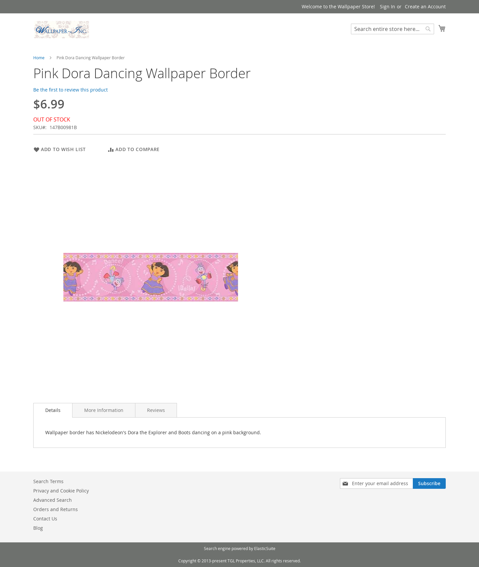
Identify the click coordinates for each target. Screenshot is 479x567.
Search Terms (48, 481)
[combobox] (392, 29)
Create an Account (425, 6)
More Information (103, 410)
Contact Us (45, 518)
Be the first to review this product (70, 90)
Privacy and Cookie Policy (61, 490)
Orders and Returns (55, 509)
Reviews (156, 410)
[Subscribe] (429, 483)
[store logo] (61, 29)
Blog (38, 528)
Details (53, 410)
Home (39, 57)
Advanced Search (52, 500)
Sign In (387, 6)
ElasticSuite (264, 548)
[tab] (53, 410)
